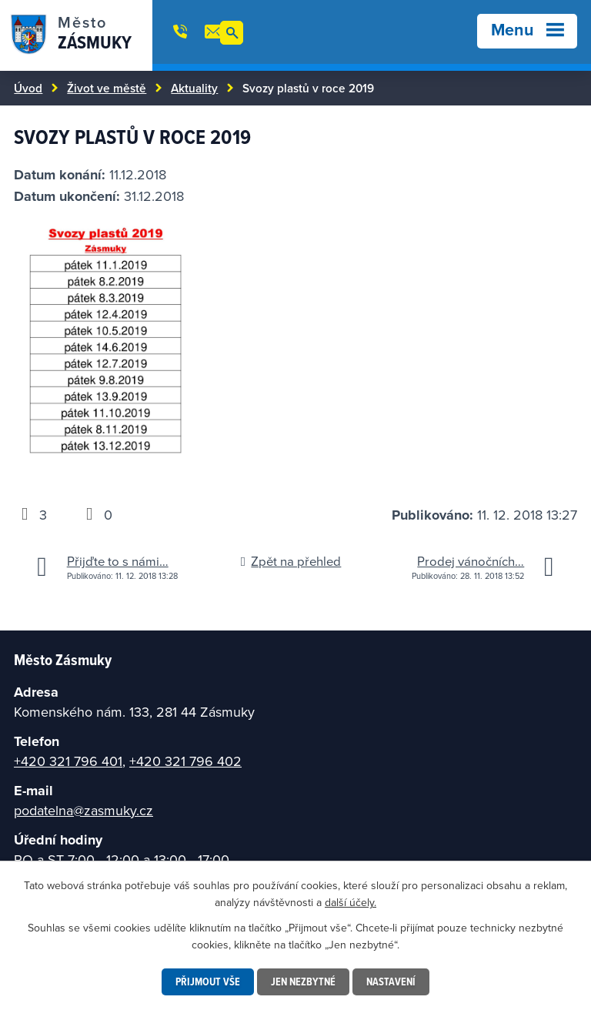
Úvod (28, 87)
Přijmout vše (207, 981)
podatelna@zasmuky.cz (83, 810)
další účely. (350, 902)
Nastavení (391, 981)
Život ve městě (106, 87)
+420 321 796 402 (185, 761)
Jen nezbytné (303, 981)
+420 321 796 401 (68, 761)
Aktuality (194, 87)
